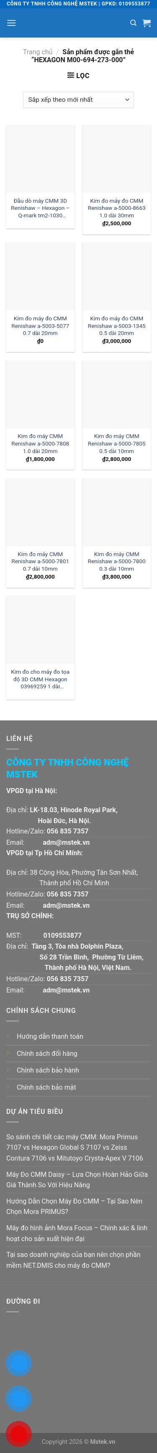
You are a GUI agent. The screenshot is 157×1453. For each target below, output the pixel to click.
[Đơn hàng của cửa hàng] (78, 100)
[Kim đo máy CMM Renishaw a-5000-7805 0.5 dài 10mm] (116, 394)
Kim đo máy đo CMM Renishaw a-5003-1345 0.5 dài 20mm (117, 325)
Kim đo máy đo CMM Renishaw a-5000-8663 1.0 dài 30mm (117, 208)
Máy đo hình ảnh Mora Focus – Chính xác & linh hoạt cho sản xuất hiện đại (76, 1233)
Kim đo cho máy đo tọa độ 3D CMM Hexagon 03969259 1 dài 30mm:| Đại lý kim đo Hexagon (40, 679)
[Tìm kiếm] (133, 23)
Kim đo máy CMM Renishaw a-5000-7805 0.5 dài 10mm (117, 443)
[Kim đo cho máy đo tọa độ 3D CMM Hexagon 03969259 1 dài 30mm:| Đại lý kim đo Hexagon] (40, 630)
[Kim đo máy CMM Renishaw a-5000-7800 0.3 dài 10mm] (116, 512)
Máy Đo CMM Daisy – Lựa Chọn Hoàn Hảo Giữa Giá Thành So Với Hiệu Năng (77, 1180)
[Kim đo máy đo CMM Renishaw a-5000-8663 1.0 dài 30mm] (116, 159)
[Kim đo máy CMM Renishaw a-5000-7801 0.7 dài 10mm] (40, 512)
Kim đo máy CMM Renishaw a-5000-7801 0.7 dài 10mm (40, 561)
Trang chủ (38, 52)
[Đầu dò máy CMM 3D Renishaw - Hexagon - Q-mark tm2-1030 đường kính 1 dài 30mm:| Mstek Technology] (40, 159)
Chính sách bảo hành (48, 1070)
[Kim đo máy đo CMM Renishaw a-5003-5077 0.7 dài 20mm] (40, 276)
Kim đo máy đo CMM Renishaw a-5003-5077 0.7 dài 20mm (40, 325)
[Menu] (11, 23)
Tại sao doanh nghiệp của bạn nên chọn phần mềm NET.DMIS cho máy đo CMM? (73, 1260)
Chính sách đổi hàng (47, 1054)
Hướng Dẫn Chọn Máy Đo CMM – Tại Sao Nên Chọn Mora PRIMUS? (74, 1206)
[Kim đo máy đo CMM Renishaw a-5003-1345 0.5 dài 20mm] (116, 276)
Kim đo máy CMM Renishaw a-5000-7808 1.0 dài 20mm (40, 443)
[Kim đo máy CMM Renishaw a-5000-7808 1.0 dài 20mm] (40, 394)
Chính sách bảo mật (46, 1087)
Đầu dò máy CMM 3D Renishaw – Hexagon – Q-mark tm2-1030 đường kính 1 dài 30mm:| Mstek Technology (40, 208)
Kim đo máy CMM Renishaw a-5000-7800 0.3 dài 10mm (117, 561)
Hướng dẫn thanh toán (50, 1036)
